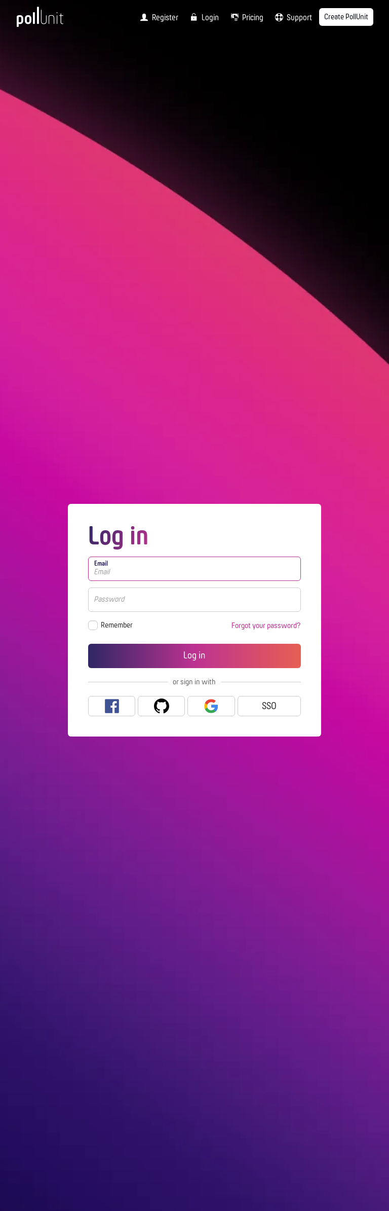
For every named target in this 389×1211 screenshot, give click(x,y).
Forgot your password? (266, 626)
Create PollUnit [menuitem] (346, 17)
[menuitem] (157, 17)
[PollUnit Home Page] (54, 20)
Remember (117, 625)
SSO (269, 707)
